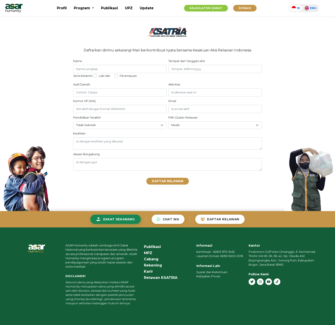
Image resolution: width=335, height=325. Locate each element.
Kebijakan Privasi (208, 276)
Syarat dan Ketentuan (211, 272)
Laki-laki (104, 75)
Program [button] (82, 8)
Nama (77, 61)
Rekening (153, 265)
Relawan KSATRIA (160, 278)
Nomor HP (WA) (84, 101)
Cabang (151, 259)
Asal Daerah (81, 84)
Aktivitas (174, 84)
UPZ (129, 8)
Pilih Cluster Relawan (183, 117)
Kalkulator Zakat (206, 8)
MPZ (148, 253)
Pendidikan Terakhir (87, 117)
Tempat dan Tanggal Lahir (186, 61)
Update (147, 8)
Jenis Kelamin (83, 75)
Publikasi (109, 8)
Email (172, 101)
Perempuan (128, 75)
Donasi (245, 8)
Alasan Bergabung (86, 154)
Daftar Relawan (167, 181)
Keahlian (79, 133)
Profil (62, 8)
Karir (148, 271)
